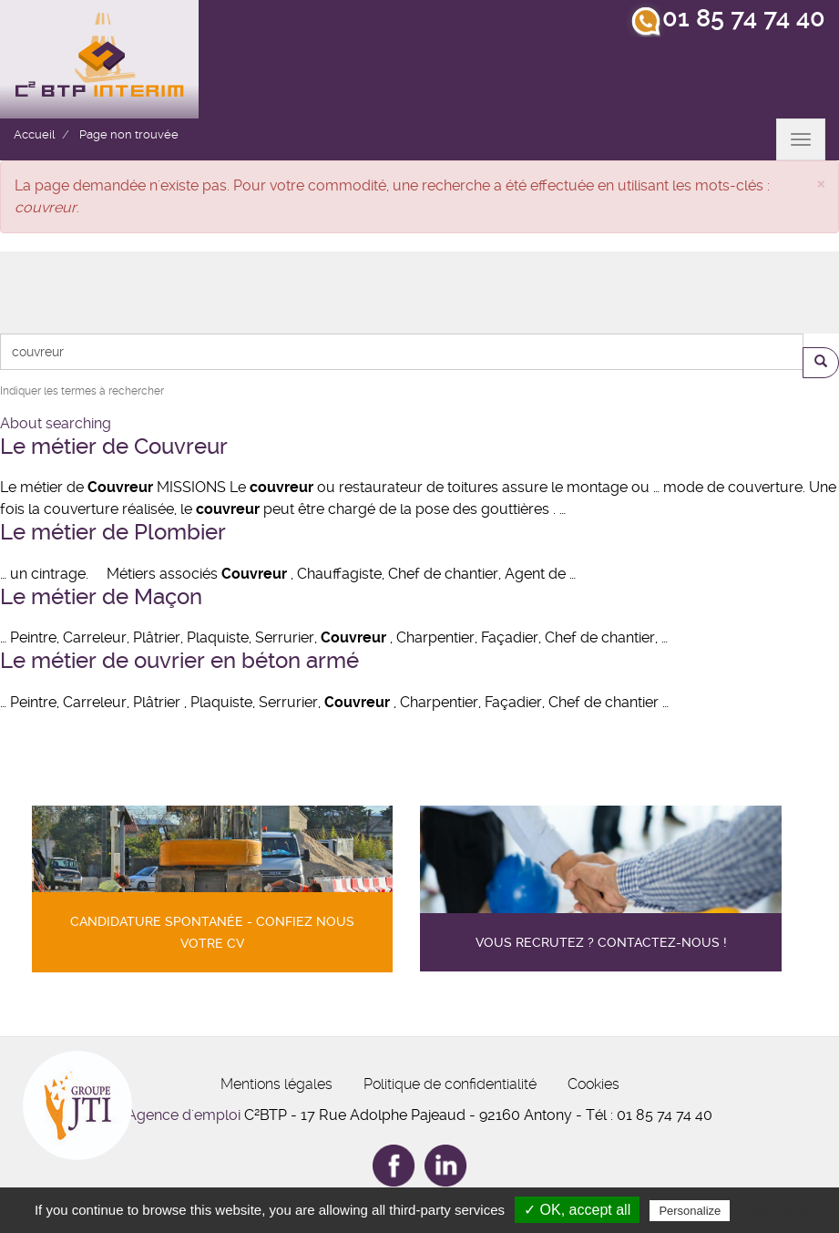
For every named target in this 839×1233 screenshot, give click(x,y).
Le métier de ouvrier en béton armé (179, 660)
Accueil (34, 134)
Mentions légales (276, 1084)
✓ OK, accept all (577, 1210)
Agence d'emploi (183, 1115)
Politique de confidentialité (450, 1084)
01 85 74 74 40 (743, 18)
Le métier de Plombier (113, 532)
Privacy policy (778, 1210)
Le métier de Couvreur (114, 446)
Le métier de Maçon (101, 597)
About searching (55, 423)
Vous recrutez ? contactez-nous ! (601, 942)
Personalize (690, 1211)
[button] (820, 182)
